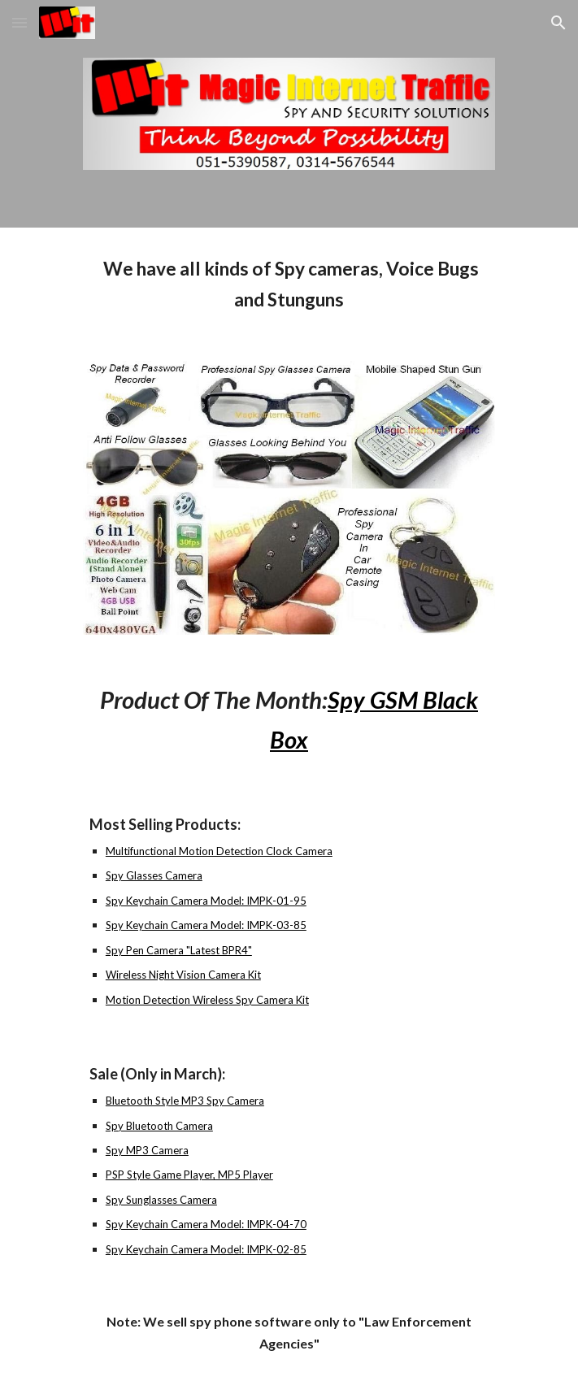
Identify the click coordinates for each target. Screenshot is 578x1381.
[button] (19, 22)
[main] (289, 284)
